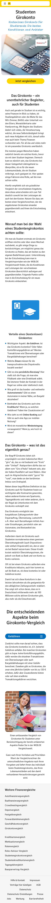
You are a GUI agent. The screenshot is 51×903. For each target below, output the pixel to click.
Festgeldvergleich (13, 814)
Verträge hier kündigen (20, 884)
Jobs (9, 898)
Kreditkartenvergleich (15, 837)
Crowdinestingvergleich (16, 805)
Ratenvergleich (12, 846)
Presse (40, 894)
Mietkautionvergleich (15, 841)
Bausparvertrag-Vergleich (17, 869)
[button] (5, 3)
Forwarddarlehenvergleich (17, 819)
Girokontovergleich (14, 828)
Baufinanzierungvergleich (16, 800)
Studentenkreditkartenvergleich (20, 860)
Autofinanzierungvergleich (17, 796)
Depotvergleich (12, 810)
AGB (38, 884)
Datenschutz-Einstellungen (19, 894)
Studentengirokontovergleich (18, 855)
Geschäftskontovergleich (16, 823)
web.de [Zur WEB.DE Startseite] (9, 3)
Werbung (20, 898)
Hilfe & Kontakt (18, 880)
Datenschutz (25, 889)
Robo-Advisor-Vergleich (16, 851)
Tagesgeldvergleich (14, 864)
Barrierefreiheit (36, 898)
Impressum (35, 880)
